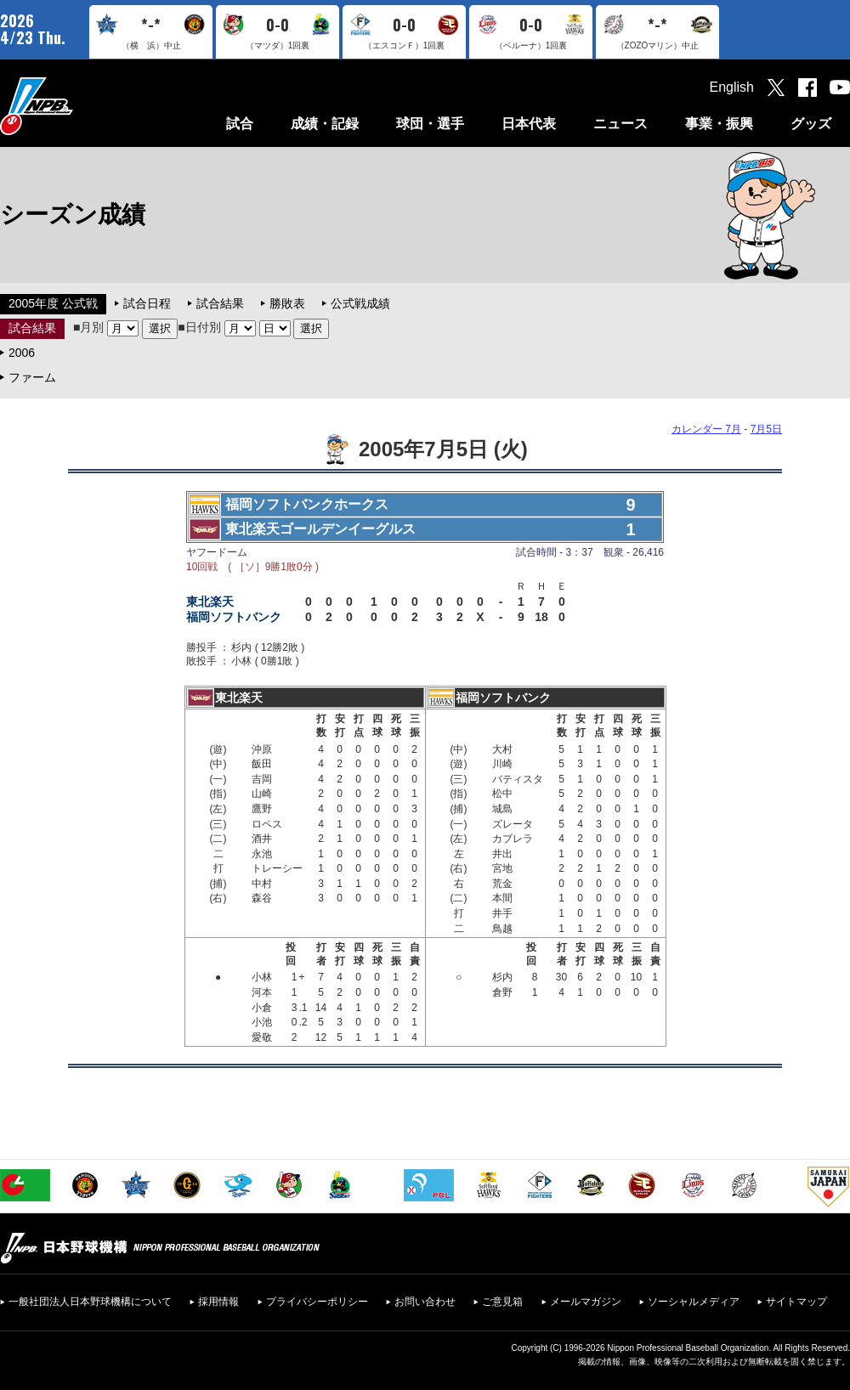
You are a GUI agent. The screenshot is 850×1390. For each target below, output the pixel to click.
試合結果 (220, 303)
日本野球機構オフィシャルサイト (79, 106)
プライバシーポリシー (317, 1302)
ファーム (32, 377)
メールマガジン (585, 1302)
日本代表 (529, 123)
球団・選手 (430, 123)
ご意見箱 (502, 1302)
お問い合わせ (425, 1302)
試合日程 (147, 303)
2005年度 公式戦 (53, 303)
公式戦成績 (360, 303)
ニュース (620, 123)
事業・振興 (719, 123)
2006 (21, 352)
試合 (239, 123)
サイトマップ (796, 1302)
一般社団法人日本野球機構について (90, 1302)
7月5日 (766, 429)
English (732, 87)
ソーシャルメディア (694, 1302)
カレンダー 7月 (706, 429)
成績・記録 (325, 123)
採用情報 (218, 1302)
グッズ (810, 123)
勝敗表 (287, 303)
